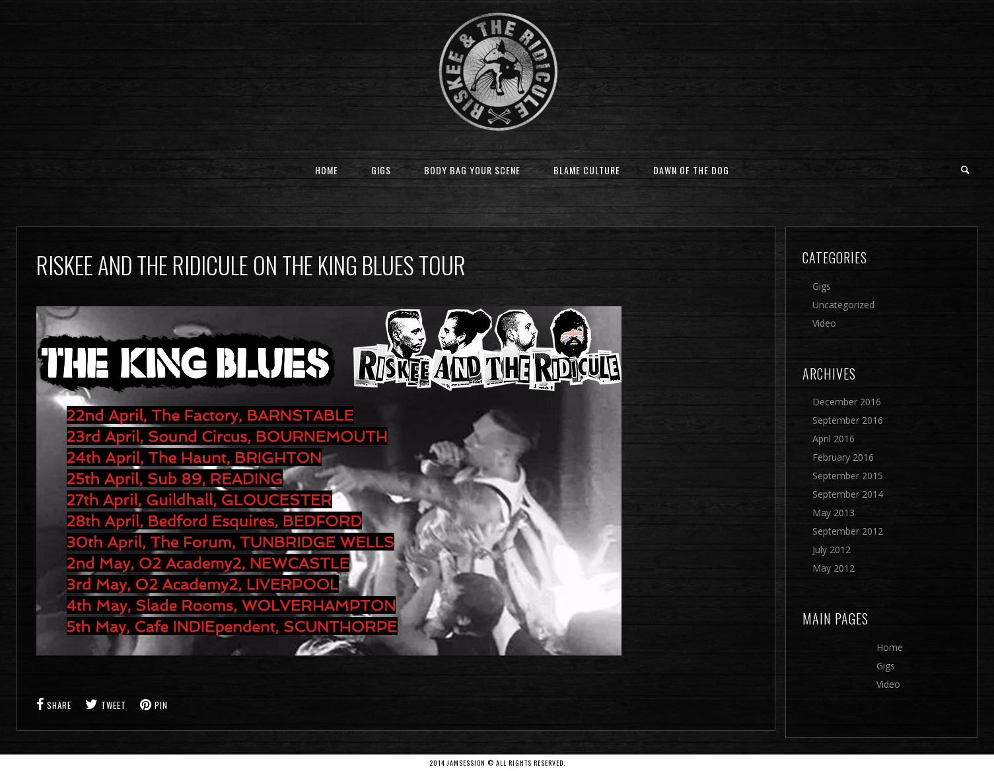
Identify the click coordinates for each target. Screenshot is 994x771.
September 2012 (847, 531)
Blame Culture (586, 170)
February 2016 (843, 457)
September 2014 (847, 494)
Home (326, 170)
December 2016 (846, 401)
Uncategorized (843, 304)
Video (824, 323)
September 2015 (847, 475)
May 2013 (833, 512)
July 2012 (831, 549)
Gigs (381, 170)
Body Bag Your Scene (472, 170)
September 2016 (847, 420)
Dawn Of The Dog (691, 170)
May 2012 (833, 568)
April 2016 (833, 438)
